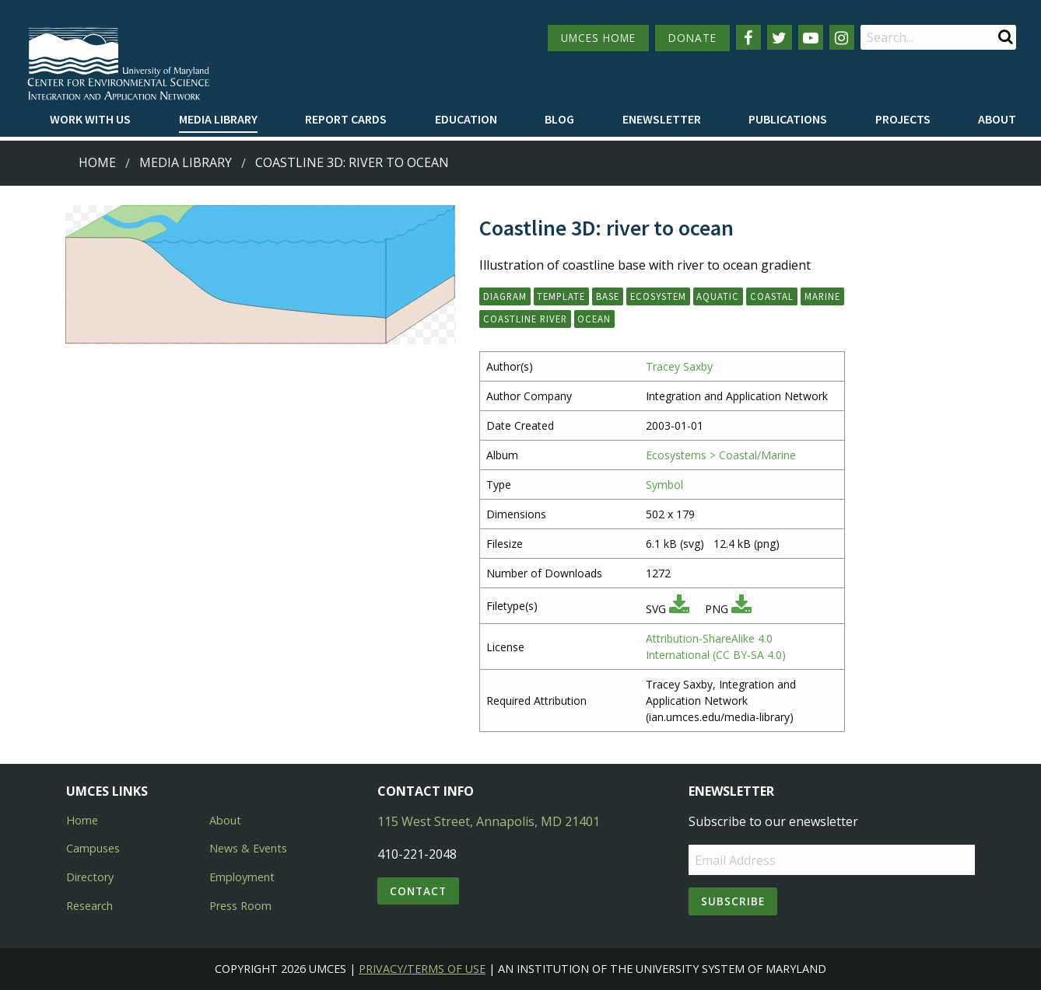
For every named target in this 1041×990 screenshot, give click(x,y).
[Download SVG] (679, 608)
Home (97, 162)
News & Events (248, 848)
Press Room (240, 905)
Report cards (346, 119)
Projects (903, 119)
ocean (594, 318)
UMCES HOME (598, 37)
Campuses (93, 848)
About (997, 119)
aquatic (717, 296)
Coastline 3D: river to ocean (352, 162)
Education (466, 119)
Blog (559, 119)
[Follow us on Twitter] (779, 37)
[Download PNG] (741, 608)
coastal (772, 296)
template (561, 296)
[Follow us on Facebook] (748, 37)
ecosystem (658, 296)
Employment (242, 877)
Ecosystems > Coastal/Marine (721, 455)
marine (822, 296)
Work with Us (90, 119)
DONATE (692, 37)
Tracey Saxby (679, 366)
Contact (418, 891)
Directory (90, 877)
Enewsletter (661, 119)
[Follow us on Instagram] (841, 37)
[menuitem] (90, 119)
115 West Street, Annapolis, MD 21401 (488, 821)
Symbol (664, 484)
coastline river (525, 318)
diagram (505, 296)
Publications (787, 119)
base (607, 296)
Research (89, 905)
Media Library (218, 119)
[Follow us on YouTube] (810, 37)
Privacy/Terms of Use (422, 968)
